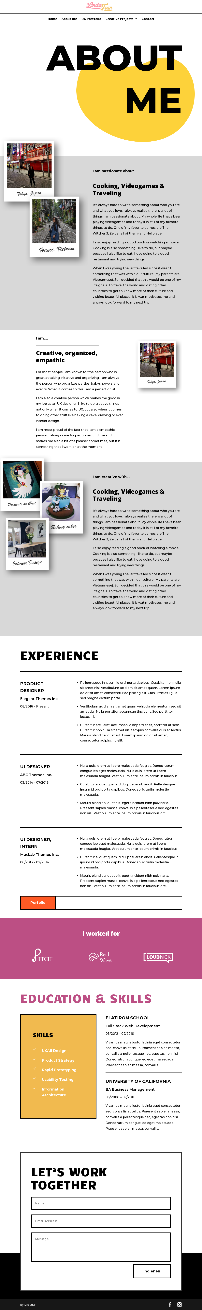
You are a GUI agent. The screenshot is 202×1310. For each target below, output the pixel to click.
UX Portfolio (91, 19)
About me (69, 19)
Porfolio (37, 902)
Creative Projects (119, 19)
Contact (148, 19)
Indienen (152, 1271)
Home (52, 19)
